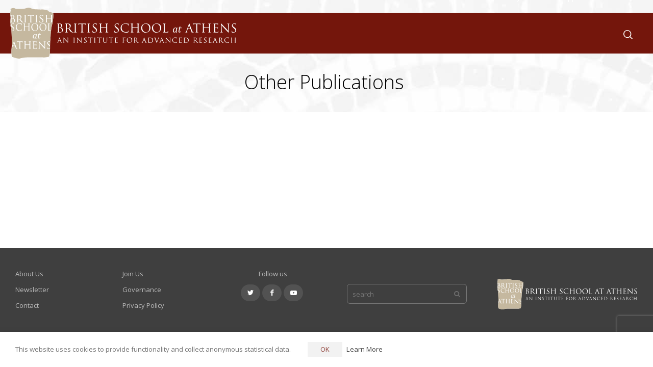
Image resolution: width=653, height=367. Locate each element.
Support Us (578, 33)
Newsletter (32, 289)
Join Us (528, 33)
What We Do (477, 33)
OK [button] (325, 349)
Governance (141, 289)
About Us (420, 33)
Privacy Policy (143, 305)
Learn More (364, 349)
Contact (27, 305)
